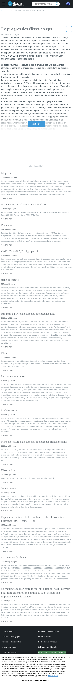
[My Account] (68, 4)
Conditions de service (10, 652)
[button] (4, 4)
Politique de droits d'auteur (11, 642)
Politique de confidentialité (47, 647)
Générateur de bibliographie (48, 631)
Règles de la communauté (47, 642)
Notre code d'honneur (10, 647)
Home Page (6, 11)
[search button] (57, 4)
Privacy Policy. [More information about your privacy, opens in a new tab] (53, 680)
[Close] (69, 661)
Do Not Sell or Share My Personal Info (52, 652)
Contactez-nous (7, 631)
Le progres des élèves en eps (29, 11)
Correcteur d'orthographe (11, 637)
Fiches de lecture (44, 637)
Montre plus (37, 124)
